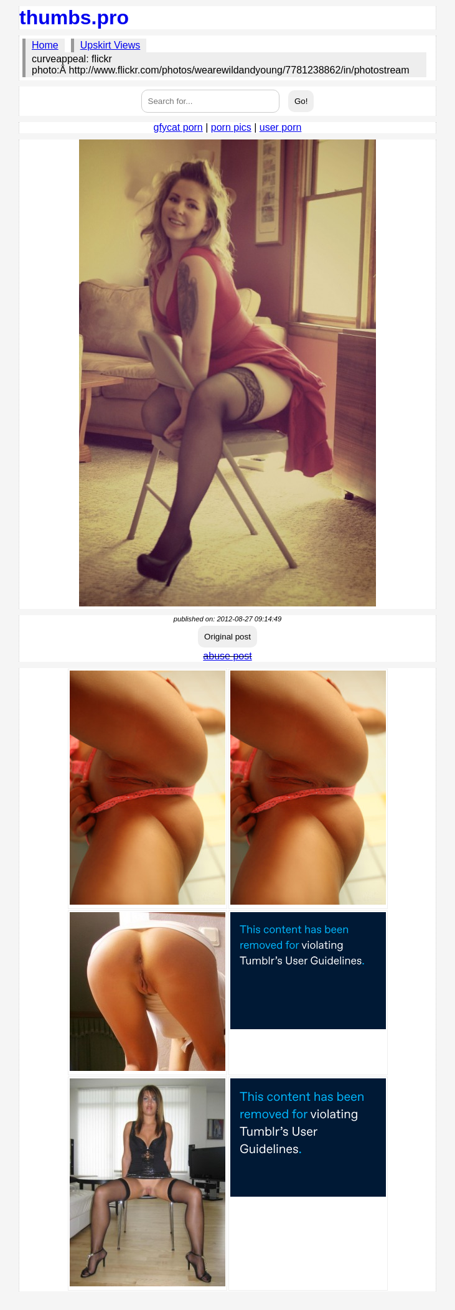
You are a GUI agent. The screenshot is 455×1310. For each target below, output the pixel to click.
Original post (227, 636)
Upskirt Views (110, 45)
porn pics (231, 127)
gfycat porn (178, 127)
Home (45, 45)
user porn (281, 127)
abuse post (227, 656)
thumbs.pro (74, 17)
